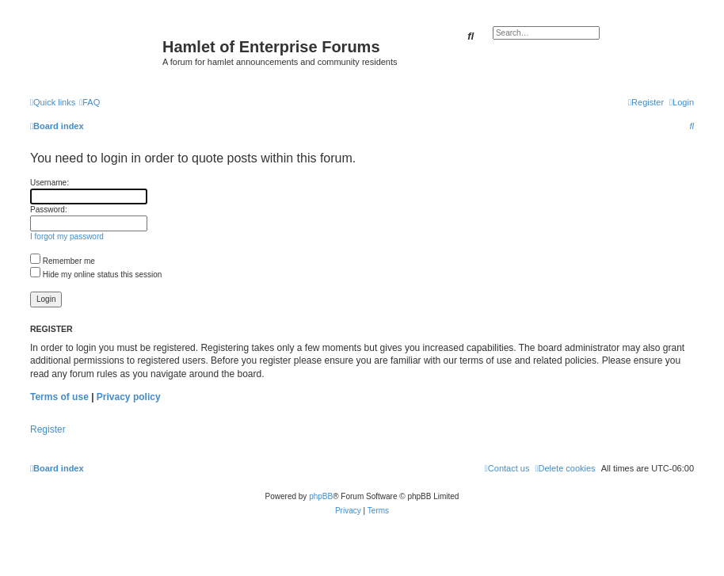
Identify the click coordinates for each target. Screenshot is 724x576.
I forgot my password (67, 236)
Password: (48, 209)
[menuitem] (89, 102)
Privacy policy (129, 396)
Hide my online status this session (96, 274)
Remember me (62, 261)
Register (48, 429)
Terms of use (59, 396)
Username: (49, 182)
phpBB (321, 496)
